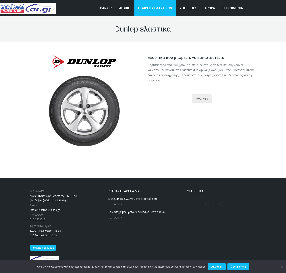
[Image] (84, 62)
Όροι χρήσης (238, 266)
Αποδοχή (216, 266)
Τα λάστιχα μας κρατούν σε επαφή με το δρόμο (136, 212)
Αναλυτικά (202, 99)
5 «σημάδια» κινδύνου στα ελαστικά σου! (132, 198)
